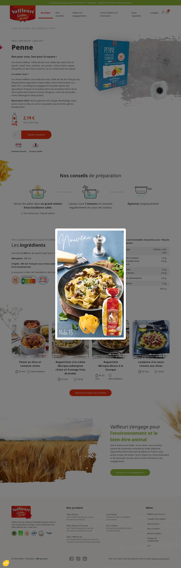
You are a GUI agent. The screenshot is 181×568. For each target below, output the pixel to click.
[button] (6, 563)
